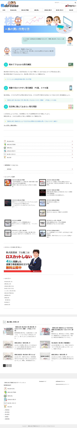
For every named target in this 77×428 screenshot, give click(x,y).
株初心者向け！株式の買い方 (22, 343)
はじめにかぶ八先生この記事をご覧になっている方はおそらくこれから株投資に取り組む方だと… (63, 358)
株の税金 (6, 302)
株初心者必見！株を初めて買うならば (25, 354)
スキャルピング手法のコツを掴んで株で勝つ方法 (23, 232)
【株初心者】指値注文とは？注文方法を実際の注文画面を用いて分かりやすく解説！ (32, 121)
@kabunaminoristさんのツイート (62, 384)
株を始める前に (13, 10)
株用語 (6, 297)
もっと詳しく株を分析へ (10, 125)
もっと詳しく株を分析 (56, 220)
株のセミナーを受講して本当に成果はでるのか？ (58, 181)
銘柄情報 (19, 220)
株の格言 (7, 299)
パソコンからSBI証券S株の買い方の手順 (19, 79)
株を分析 (71, 10)
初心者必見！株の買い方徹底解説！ (61, 343)
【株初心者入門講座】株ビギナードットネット (15, 382)
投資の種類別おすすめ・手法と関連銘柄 (56, 222)
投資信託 (6, 304)
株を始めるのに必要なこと (53, 202)
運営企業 (57, 2)
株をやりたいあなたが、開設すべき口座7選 (57, 212)
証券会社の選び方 (48, 10)
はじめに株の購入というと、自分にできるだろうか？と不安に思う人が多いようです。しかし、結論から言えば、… (63, 347)
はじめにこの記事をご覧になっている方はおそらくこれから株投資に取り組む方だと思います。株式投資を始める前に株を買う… (26, 347)
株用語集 (9, 169)
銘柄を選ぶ (36, 10)
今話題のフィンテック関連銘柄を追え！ (21, 222)
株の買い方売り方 (59, 10)
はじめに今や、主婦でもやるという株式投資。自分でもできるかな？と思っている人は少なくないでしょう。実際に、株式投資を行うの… (26, 358)
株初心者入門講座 (25, 10)
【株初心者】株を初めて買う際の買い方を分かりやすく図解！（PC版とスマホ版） (32, 100)
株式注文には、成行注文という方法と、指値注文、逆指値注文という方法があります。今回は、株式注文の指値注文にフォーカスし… (63, 335)
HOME (4, 10)
